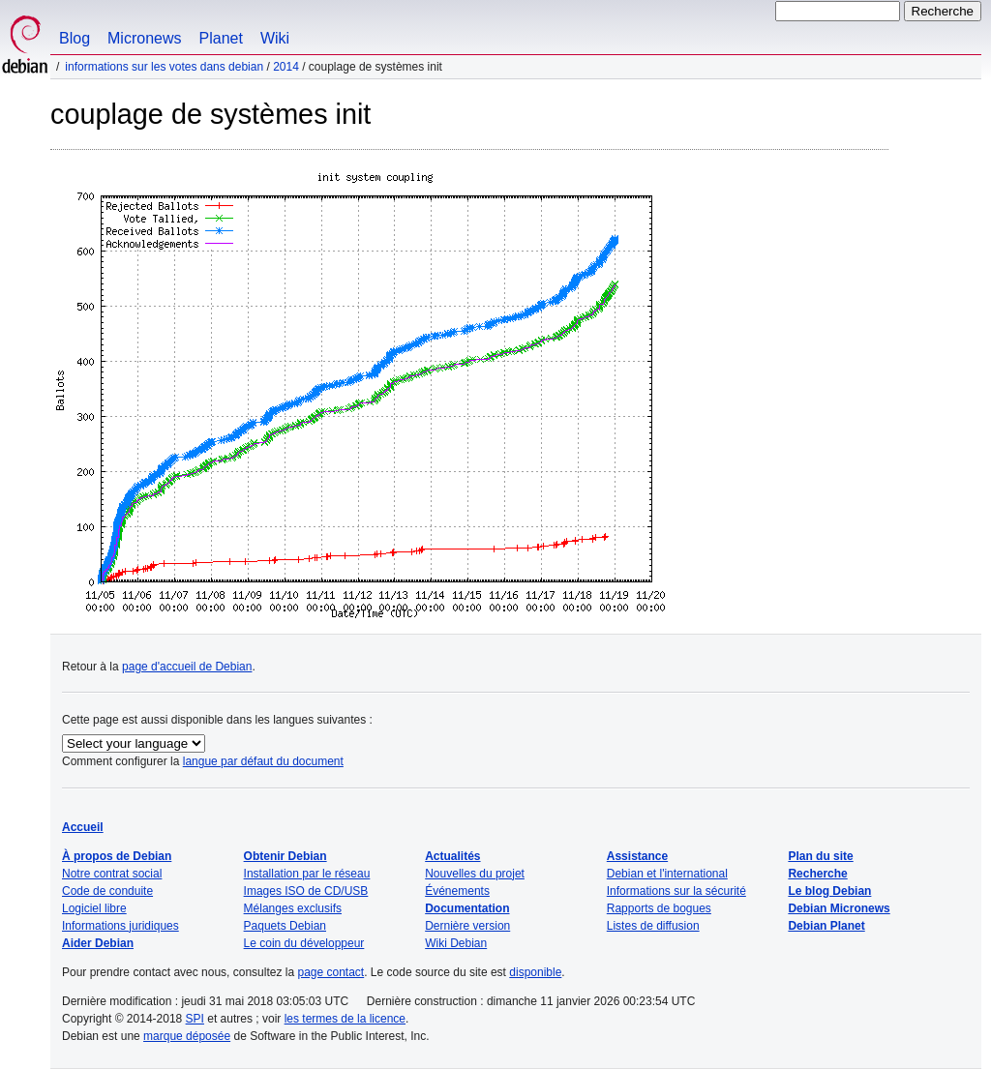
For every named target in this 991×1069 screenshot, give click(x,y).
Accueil (83, 827)
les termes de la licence (345, 1018)
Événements (457, 891)
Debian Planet (826, 926)
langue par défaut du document (263, 761)
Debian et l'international (667, 873)
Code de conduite (107, 891)
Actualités (452, 856)
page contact (330, 972)
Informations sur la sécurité (676, 891)
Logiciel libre (94, 908)
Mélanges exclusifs (293, 908)
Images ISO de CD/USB (306, 891)
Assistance (637, 856)
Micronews (144, 38)
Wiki (274, 38)
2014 (286, 67)
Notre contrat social (112, 873)
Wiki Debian (456, 943)
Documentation (467, 908)
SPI (195, 1018)
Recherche (817, 873)
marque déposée (186, 1036)
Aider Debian (98, 943)
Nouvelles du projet (475, 873)
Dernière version (467, 926)
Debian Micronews (838, 908)
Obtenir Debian (285, 856)
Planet (221, 38)
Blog (74, 38)
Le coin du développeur (304, 943)
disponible (535, 972)
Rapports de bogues (659, 908)
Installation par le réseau (307, 873)
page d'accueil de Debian (187, 666)
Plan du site (820, 856)
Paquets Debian (285, 926)
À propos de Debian (116, 856)
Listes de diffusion (653, 926)
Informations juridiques (120, 926)
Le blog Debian (829, 891)
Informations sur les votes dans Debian (164, 67)
